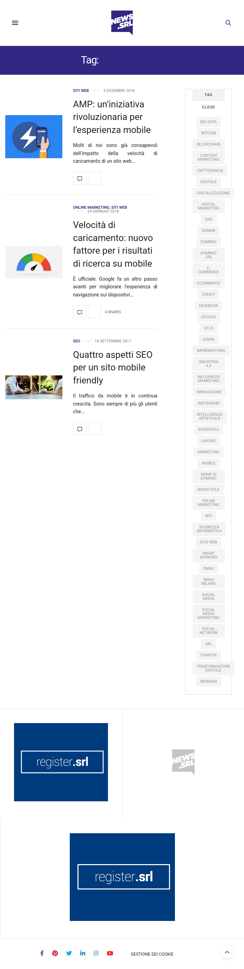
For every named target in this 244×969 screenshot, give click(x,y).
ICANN (208, 339)
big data (209, 122)
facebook (208, 305)
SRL (208, 644)
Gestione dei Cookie (152, 954)
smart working (208, 555)
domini (208, 230)
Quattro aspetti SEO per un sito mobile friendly (112, 367)
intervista (208, 429)
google (208, 317)
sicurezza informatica (209, 529)
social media (208, 597)
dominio (209, 242)
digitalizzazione (213, 193)
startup (209, 655)
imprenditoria (211, 350)
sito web (208, 542)
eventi (208, 294)
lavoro (208, 441)
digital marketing (208, 206)
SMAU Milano (208, 581)
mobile (208, 463)
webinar (208, 681)
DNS (208, 219)
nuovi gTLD (208, 489)
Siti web (81, 91)
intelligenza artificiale (210, 416)
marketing (208, 452)
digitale (209, 182)
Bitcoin (208, 133)
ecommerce (209, 283)
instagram (208, 403)
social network (208, 631)
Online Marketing (91, 207)
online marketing (208, 503)
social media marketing (208, 614)
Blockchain (208, 144)
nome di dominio (209, 476)
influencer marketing (208, 379)
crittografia (210, 170)
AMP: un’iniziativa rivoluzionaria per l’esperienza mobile (112, 117)
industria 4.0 (208, 364)
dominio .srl (209, 255)
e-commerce (208, 270)
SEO (76, 341)
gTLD (208, 328)
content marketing (208, 157)
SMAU (208, 568)
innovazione (209, 392)
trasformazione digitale (213, 668)
